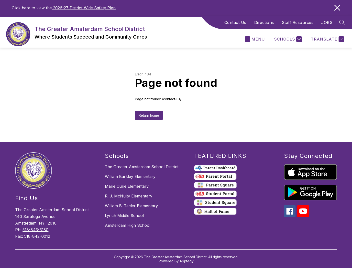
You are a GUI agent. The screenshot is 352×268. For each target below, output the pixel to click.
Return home (149, 115)
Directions (264, 22)
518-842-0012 (37, 236)
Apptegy (187, 261)
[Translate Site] (327, 39)
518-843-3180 (35, 229)
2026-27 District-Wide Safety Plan (84, 7)
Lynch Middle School (124, 215)
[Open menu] (255, 39)
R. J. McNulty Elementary (128, 196)
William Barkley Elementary (130, 176)
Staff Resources (298, 22)
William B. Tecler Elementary (131, 205)
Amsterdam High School (127, 225)
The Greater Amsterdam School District (141, 166)
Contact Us (235, 22)
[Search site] (342, 22)
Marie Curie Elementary (127, 186)
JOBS (326, 22)
